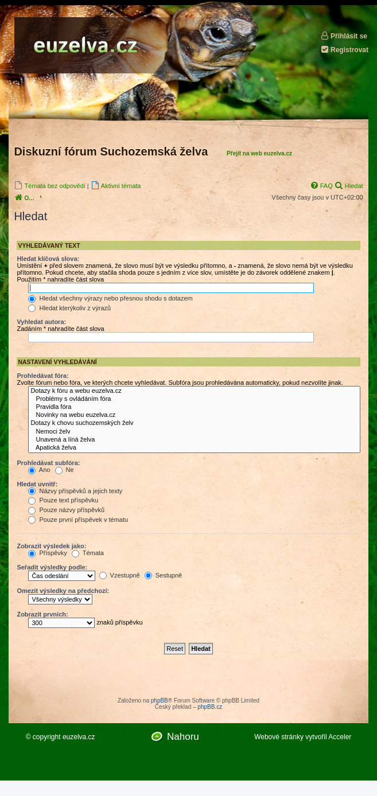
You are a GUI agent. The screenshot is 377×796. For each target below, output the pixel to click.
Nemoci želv (194, 432)
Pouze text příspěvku (63, 500)
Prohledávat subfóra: (48, 462)
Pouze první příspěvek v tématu (78, 519)
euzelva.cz (79, 737)
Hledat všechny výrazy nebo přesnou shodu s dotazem (110, 298)
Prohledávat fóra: (42, 375)
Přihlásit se (343, 36)
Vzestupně (119, 575)
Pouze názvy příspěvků (66, 509)
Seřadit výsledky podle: (52, 567)
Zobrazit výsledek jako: (51, 546)
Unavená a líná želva (194, 440)
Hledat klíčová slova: (48, 258)
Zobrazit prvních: (42, 614)
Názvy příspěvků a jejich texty (75, 490)
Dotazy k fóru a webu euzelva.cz (194, 391)
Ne (64, 469)
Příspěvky (47, 552)
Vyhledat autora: (41, 321)
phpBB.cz (209, 707)
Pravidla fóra (194, 407)
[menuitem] (49, 185)
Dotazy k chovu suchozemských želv (194, 423)
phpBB (159, 700)
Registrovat (344, 49)
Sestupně (163, 575)
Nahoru (183, 736)
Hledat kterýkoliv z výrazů (69, 308)
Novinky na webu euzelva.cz (194, 415)
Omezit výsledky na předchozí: (63, 590)
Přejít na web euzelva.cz (259, 153)
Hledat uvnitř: (37, 484)
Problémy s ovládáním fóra (194, 399)
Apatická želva (194, 448)
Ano (39, 469)
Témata (88, 552)
